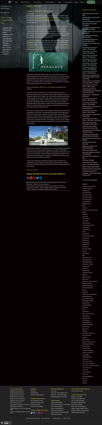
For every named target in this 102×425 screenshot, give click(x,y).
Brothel (84, 212)
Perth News (85, 311)
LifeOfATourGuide (87, 272)
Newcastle (85, 292)
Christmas (85, 216)
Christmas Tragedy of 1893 (78, 402)
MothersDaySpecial (87, 285)
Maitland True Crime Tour (17, 397)
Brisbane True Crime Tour (17, 393)
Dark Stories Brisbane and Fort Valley (61, 404)
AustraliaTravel (86, 201)
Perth (83, 309)
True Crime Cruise (87, 361)
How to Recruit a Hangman (40, 11)
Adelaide (84, 184)
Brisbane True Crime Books (90, 210)
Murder (84, 290)
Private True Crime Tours (37, 402)
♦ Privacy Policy (56, 418)
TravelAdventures (87, 357)
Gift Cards (53, 391)
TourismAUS (85, 355)
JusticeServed (86, 266)
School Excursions (35, 404)
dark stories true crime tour (57, 186)
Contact (83, 2)
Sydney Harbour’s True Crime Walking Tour (20, 409)
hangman (51, 187)
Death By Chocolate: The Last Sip (91, 21)
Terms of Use (67, 418)
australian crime (32, 186)
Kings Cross (85, 268)
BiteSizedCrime (86, 203)
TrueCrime (85, 370)
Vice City (84, 380)
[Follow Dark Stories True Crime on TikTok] (32, 413)
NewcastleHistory (87, 296)
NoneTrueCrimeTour (88, 298)
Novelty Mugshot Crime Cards (59, 397)
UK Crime (85, 374)
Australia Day (86, 190)
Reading (84, 331)
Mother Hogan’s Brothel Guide (90, 166)
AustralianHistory (87, 199)
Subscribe (91, 2)
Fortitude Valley (86, 249)
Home (16, 2)
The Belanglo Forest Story (89, 171)
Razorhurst (85, 329)
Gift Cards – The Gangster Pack (59, 393)
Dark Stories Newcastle (57, 410)
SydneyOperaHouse (88, 344)
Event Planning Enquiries (37, 395)
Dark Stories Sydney (56, 414)
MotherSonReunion (87, 288)
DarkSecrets (85, 238)
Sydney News (45, 184)
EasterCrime (85, 244)
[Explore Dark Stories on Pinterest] (36, 413)
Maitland (84, 275)
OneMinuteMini (86, 305)
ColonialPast (85, 218)
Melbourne (85, 279)
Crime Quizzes (68, 2)
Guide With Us (34, 393)
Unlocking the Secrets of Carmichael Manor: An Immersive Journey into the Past (91, 90)
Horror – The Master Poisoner (90, 164)
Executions (29, 184)
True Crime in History (88, 363)
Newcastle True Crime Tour (17, 400)
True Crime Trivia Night (37, 406)
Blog (76, 2)
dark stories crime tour (43, 186)
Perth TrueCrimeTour (88, 313)
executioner (30, 187)
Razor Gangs (85, 326)
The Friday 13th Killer (88, 160)
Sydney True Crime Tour (16, 406)
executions (36, 187)
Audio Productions (87, 188)
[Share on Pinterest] (34, 179)
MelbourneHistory (87, 283)
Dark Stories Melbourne (57, 408)
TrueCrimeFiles (86, 372)
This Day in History (87, 352)
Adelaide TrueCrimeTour (89, 186)
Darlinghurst (85, 242)
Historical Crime (37, 184)
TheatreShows (86, 348)
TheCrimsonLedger (87, 350)
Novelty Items (86, 303)
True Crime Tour (86, 367)
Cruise (84, 231)
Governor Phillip (31, 40)
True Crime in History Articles (90, 365)
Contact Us (33, 391)
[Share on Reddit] (31, 179)
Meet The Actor (86, 277)
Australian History (42, 182)
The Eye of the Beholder (77, 400)
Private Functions (51, 2)
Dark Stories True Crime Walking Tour (44, 19)
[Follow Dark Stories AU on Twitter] (34, 413)
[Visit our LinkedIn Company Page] (39, 413)
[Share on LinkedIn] (40, 179)
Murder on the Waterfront (89, 150)
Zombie (84, 383)
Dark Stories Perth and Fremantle (60, 412)
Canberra (85, 214)
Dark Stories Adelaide (56, 402)
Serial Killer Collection (88, 333)
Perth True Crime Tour (16, 402)
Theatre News (86, 346)
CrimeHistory (86, 229)
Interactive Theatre (87, 264)
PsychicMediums (87, 322)
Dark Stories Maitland (56, 406)
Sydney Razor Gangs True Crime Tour (20, 404)
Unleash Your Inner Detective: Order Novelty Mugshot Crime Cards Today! (90, 76)
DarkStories (85, 240)
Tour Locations (39, 2)
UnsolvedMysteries (87, 376)
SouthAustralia (86, 335)
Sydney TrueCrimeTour (88, 342)
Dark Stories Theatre (88, 236)
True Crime (85, 359)
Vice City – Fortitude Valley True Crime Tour (20, 412)
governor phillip (44, 187)
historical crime (58, 187)
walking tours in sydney (50, 189)
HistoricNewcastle (87, 262)
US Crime (85, 378)
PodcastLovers (86, 318)
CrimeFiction (85, 227)
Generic (84, 251)
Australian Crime (32, 182)
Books (84, 205)
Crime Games (86, 223)
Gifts (61, 2)
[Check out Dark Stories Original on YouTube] (41, 413)
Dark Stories (62, 182)
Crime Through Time (53, 182)
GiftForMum (85, 253)
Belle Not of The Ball (76, 396)
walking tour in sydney (38, 189)
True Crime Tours (26, 2)
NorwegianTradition (88, 301)
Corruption (85, 221)
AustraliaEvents (86, 193)
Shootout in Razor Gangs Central (91, 169)
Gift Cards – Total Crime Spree (59, 395)
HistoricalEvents (86, 260)
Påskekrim (85, 307)
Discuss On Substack (32, 170)
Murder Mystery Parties (37, 400)
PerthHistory (85, 316)
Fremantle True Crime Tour (17, 395)
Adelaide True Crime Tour (17, 391)
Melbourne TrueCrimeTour (89, 281)
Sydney (84, 337)
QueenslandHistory (87, 324)
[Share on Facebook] (28, 179)
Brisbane (84, 208)
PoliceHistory (86, 320)
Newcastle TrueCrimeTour (89, 294)
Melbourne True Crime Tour (17, 399)
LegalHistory (85, 270)
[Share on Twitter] (37, 179)
